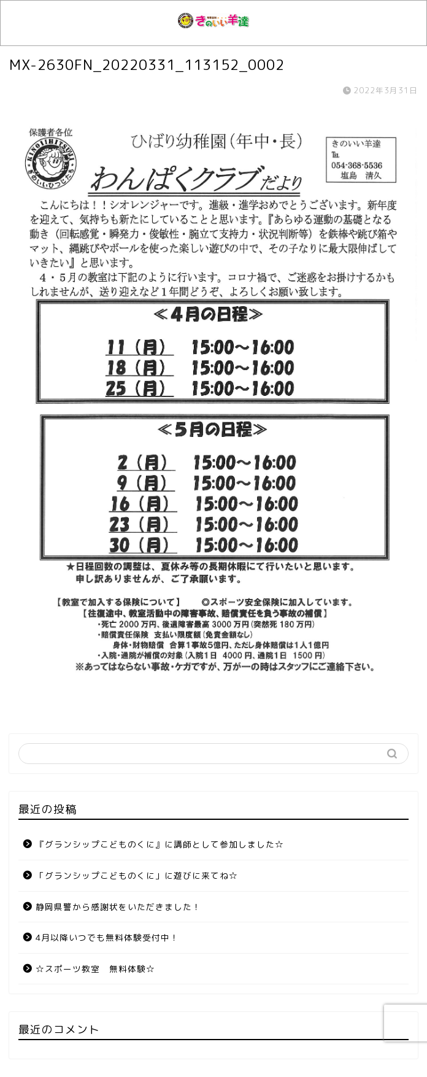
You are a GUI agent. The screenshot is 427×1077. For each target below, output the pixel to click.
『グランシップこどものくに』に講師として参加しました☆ (160, 844)
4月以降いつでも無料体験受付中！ (107, 937)
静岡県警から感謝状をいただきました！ (118, 907)
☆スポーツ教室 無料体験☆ (95, 969)
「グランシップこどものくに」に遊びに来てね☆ (137, 875)
